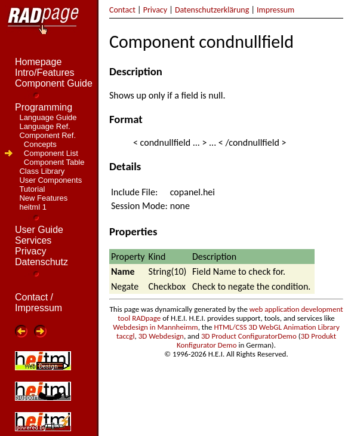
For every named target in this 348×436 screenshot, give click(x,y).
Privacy (155, 10)
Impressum (275, 10)
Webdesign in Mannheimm (155, 327)
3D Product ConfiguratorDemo (249, 335)
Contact (122, 10)
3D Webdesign (161, 335)
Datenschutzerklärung (212, 10)
